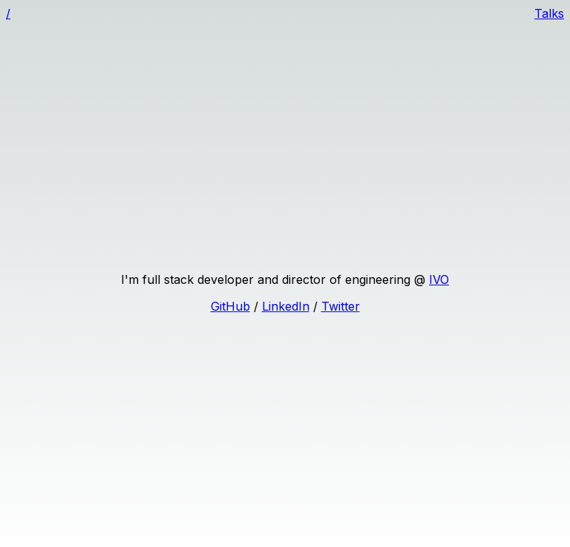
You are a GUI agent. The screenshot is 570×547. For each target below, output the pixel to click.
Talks (549, 13)
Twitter (340, 306)
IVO (439, 279)
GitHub (230, 306)
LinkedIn (285, 306)
